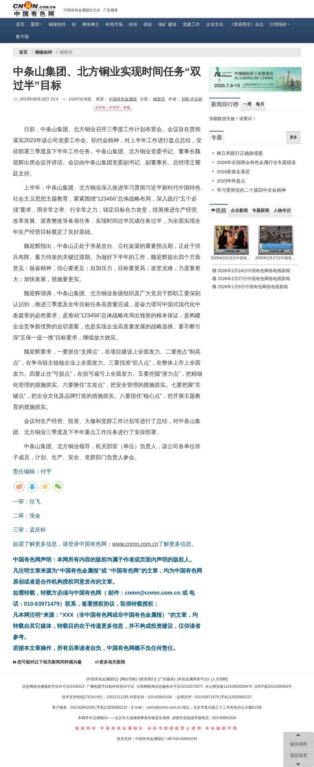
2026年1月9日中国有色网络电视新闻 (250, 286)
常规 (126, 107)
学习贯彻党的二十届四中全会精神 (251, 190)
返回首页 (298, 755)
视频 (218, 211)
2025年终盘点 (231, 180)
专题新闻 (260, 210)
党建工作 (191, 24)
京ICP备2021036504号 (273, 686)
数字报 (22, 36)
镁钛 (148, 24)
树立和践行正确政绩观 (240, 153)
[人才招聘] (219, 679)
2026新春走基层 (233, 171)
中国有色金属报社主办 (81, 10)
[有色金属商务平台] (193, 679)
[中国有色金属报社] (102, 679)
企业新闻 (239, 210)
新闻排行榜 (225, 104)
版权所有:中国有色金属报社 (109, 728)
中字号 (114, 107)
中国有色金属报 (123, 99)
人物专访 (282, 210)
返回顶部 (298, 744)
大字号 (100, 107)
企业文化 (214, 24)
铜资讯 (159, 99)
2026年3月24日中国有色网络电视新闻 (231, 258)
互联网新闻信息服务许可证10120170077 (169, 686)
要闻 (36, 24)
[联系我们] (147, 679)
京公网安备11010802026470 (228, 686)
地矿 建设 (167, 24)
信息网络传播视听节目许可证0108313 (53, 686)
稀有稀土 (90, 24)
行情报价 (280, 24)
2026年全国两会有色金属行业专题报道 (256, 162)
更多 (293, 137)
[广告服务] (166, 679)
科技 (133, 24)
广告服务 (110, 10)
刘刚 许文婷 (192, 99)
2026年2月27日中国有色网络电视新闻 (276, 258)
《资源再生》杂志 (246, 24)
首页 (20, 24)
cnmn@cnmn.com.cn (164, 707)
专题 (216, 138)
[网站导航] (128, 679)
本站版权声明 (222, 728)
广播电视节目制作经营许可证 (110, 686)
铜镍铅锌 (57, 24)
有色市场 (114, 24)
